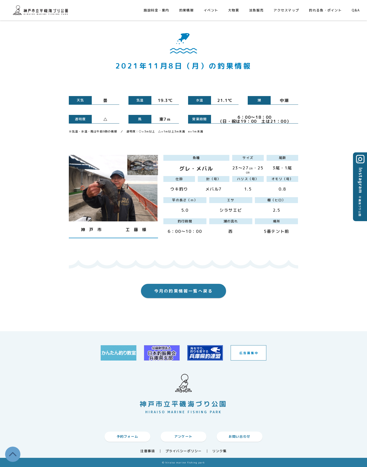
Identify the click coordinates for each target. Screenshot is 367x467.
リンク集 (219, 451)
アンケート (183, 436)
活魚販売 (256, 10)
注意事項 (147, 451)
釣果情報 (186, 10)
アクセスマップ (286, 10)
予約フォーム (127, 436)
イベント (211, 10)
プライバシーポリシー (183, 451)
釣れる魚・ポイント (325, 10)
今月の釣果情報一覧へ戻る (183, 291)
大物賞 (233, 10)
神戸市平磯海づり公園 (41, 10)
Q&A (356, 10)
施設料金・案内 (156, 10)
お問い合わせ (240, 436)
